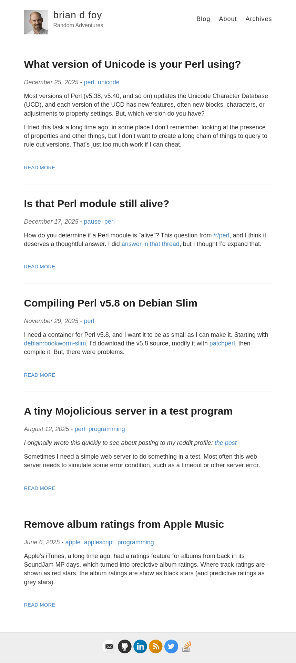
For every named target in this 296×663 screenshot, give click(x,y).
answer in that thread (151, 243)
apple (73, 542)
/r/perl (221, 235)
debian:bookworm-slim (55, 343)
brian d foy (77, 15)
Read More (39, 167)
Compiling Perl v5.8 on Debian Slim (110, 303)
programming (108, 429)
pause (93, 221)
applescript (100, 542)
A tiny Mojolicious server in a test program (128, 411)
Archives (258, 18)
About (228, 18)
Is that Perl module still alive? (97, 203)
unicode (109, 82)
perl (90, 82)
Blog (203, 18)
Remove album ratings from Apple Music (124, 524)
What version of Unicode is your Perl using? (132, 64)
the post (226, 442)
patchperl (222, 343)
